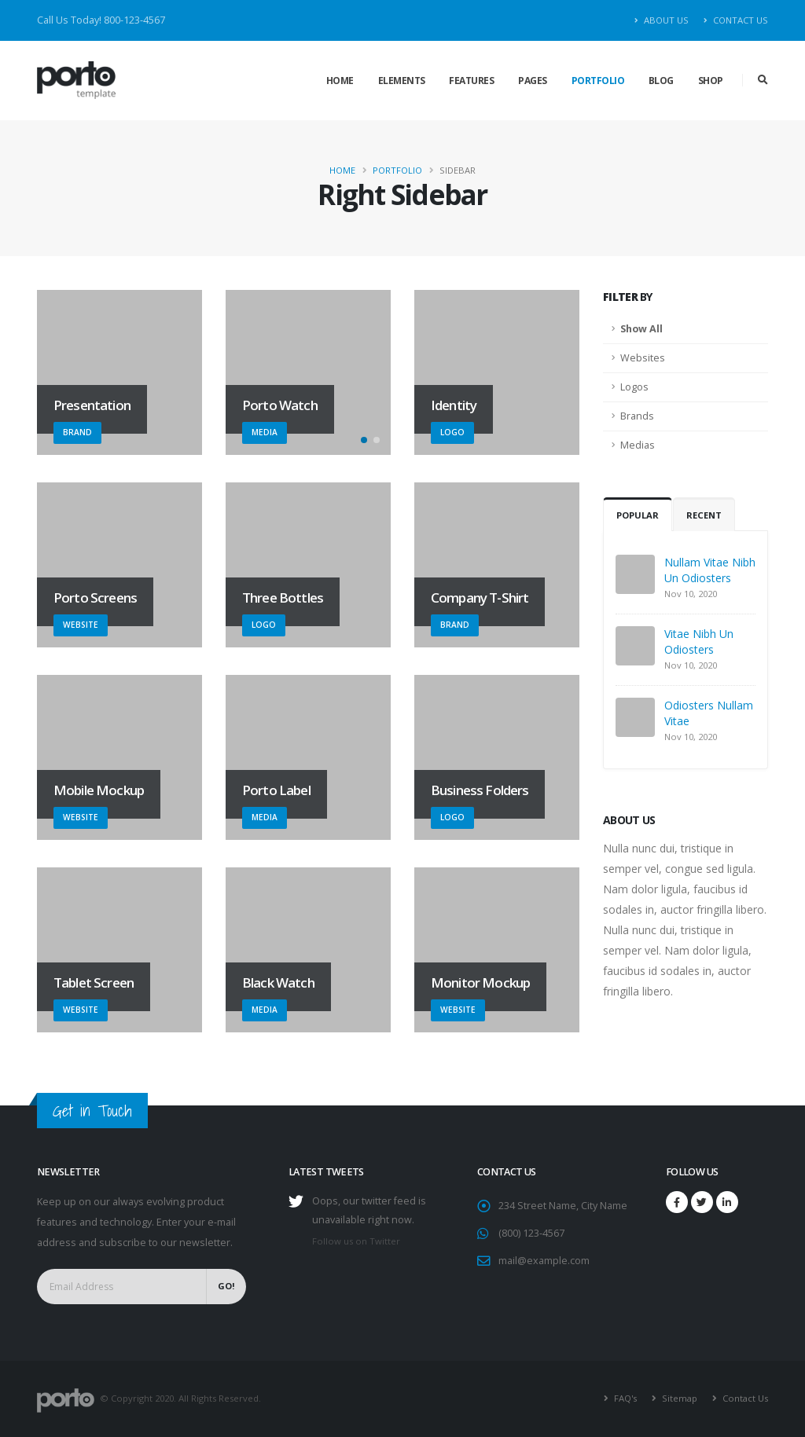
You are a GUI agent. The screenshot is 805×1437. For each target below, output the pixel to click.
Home (340, 80)
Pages (532, 80)
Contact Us (736, 20)
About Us (662, 20)
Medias (637, 445)
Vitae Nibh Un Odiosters (698, 641)
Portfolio (598, 80)
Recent (704, 515)
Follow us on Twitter (356, 1241)
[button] (364, 440)
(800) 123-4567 (531, 1233)
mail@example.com (544, 1260)
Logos (634, 387)
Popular (637, 515)
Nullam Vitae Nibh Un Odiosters (709, 570)
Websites (642, 358)
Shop (710, 80)
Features (471, 80)
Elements (401, 80)
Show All (641, 328)
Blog (661, 80)
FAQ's (624, 1398)
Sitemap (678, 1398)
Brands (637, 416)
